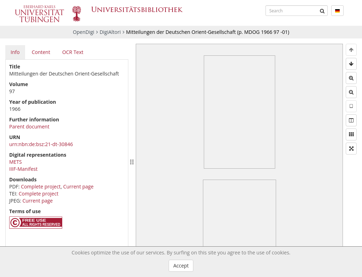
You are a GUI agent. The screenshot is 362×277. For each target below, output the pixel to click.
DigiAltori (110, 32)
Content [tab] (41, 52)
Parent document (29, 126)
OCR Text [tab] (72, 52)
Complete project (40, 186)
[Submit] (322, 10)
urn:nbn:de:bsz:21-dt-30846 (41, 144)
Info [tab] (15, 52)
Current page (78, 186)
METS (15, 161)
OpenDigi (83, 32)
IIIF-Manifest (23, 168)
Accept (181, 265)
